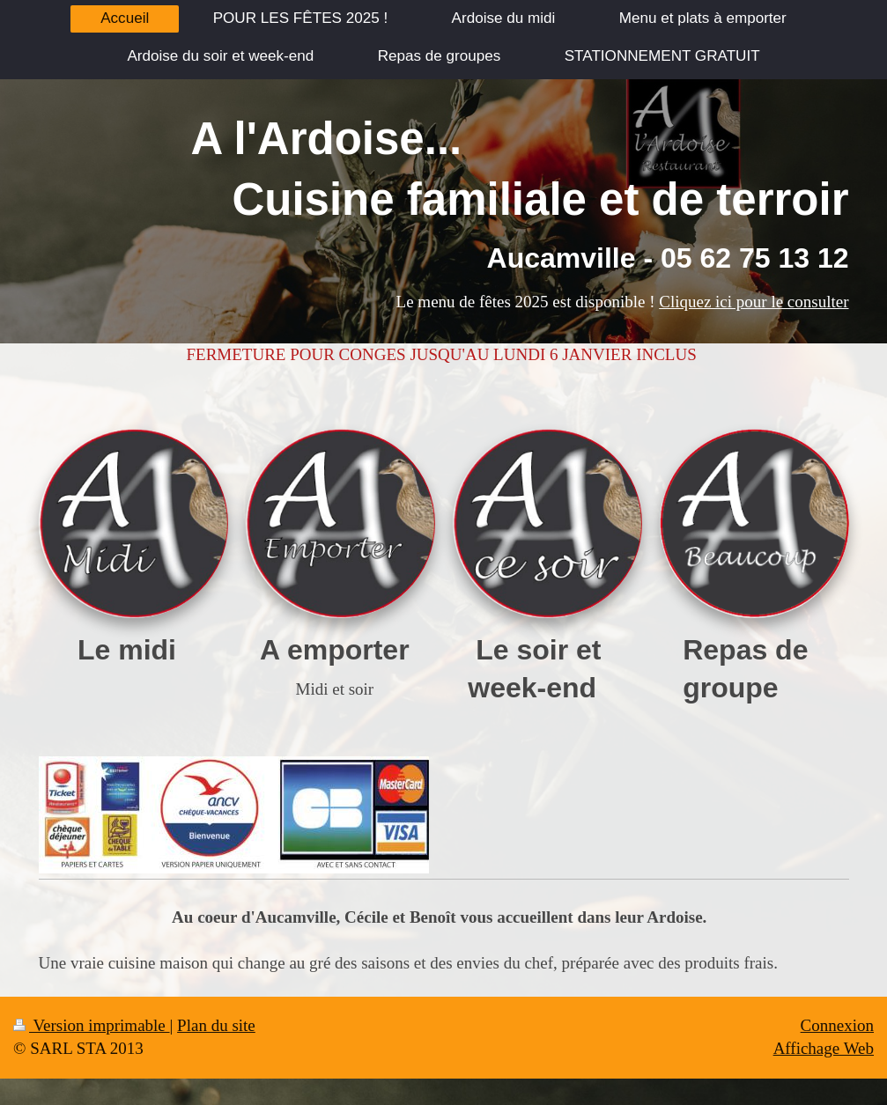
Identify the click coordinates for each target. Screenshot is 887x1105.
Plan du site (216, 1025)
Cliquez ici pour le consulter (753, 301)
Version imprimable (91, 1025)
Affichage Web (823, 1048)
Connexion (837, 1025)
